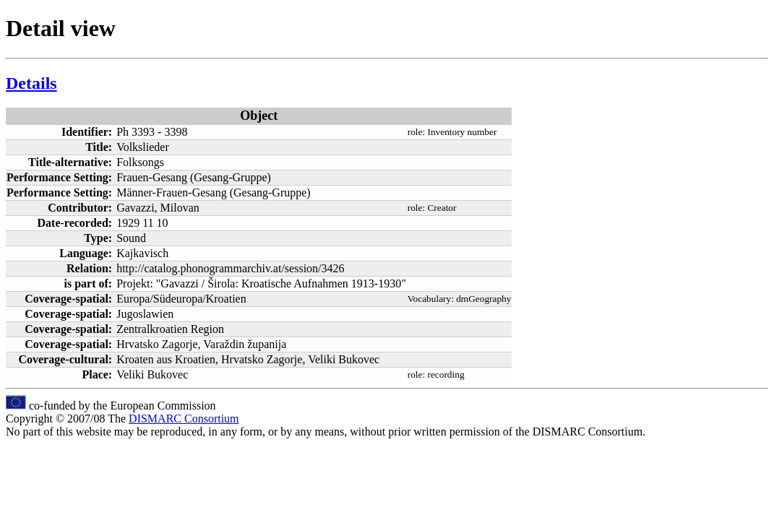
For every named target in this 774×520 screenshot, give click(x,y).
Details (31, 83)
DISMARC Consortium (183, 418)
